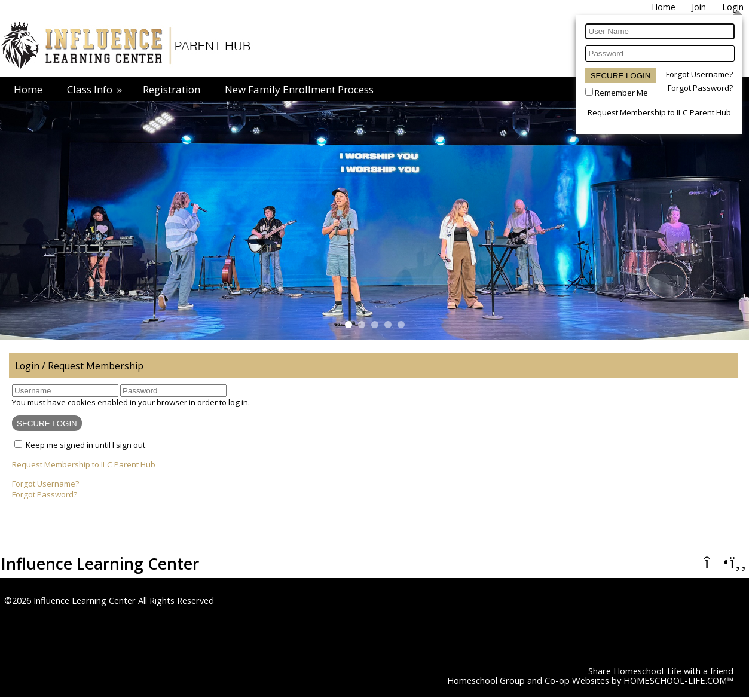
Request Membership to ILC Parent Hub (659, 112)
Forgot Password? (700, 87)
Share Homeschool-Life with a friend (660, 671)
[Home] (663, 7)
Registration (171, 89)
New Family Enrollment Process (299, 89)
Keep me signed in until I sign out (85, 444)
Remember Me (621, 92)
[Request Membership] (699, 7)
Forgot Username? (699, 74)
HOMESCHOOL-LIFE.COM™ (678, 680)
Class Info (95, 89)
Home (28, 89)
